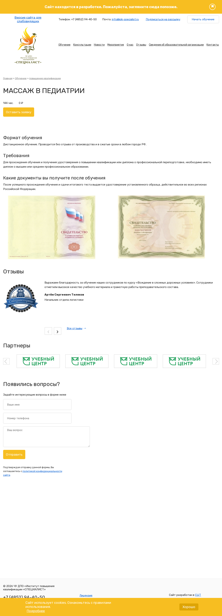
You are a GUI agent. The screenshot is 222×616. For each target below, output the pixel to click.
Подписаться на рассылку (163, 19)
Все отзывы (74, 328)
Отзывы (141, 44)
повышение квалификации (45, 78)
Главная (7, 78)
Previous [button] (6, 361)
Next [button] (216, 361)
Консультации (82, 44)
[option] (38, 361)
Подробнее (36, 612)
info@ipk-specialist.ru (125, 19)
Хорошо (189, 608)
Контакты (212, 44)
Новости (99, 44)
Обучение (64, 44)
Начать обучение (203, 19)
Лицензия (86, 595)
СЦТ (198, 595)
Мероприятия (115, 44)
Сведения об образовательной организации (176, 44)
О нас (130, 44)
